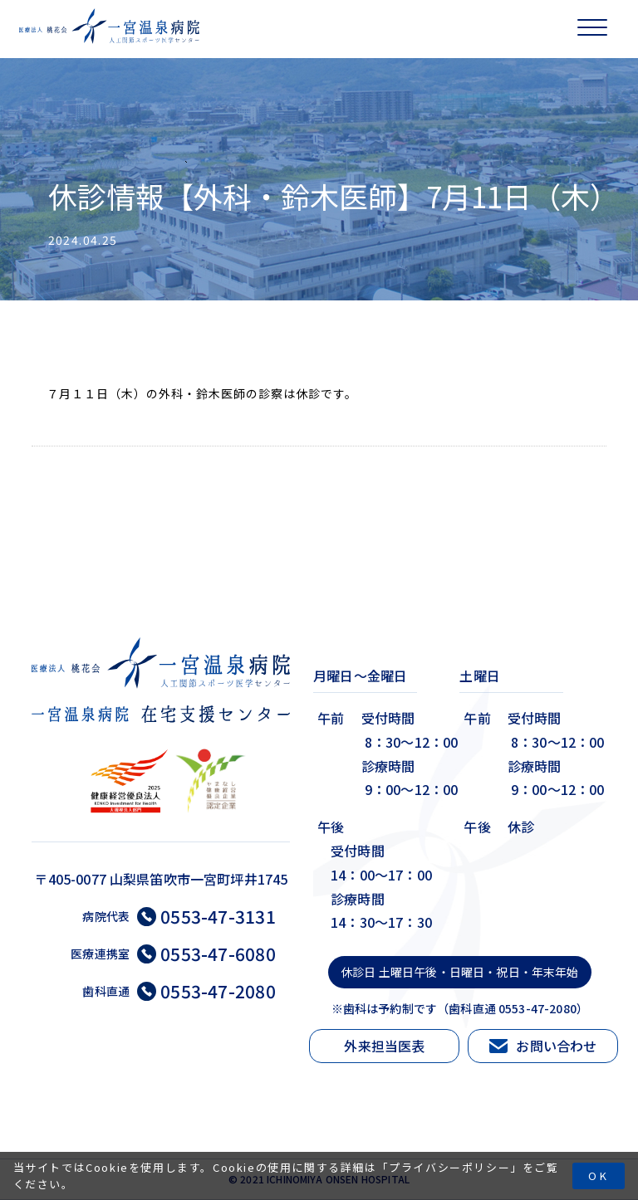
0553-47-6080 (206, 954)
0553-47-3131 (206, 917)
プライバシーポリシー (449, 1167)
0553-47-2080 (206, 991)
